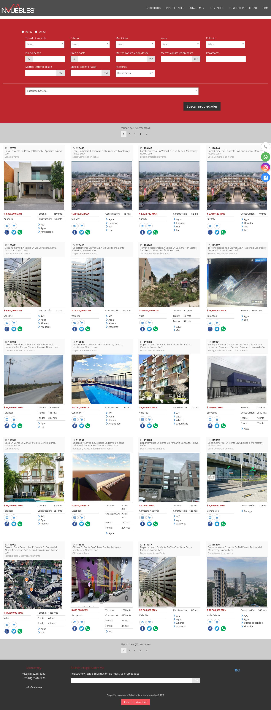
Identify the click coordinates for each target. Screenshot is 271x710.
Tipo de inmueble (35, 38)
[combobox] (44, 44)
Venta (42, 31)
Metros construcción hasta (177, 53)
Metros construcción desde (132, 53)
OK (196, 680)
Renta (28, 31)
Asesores (121, 66)
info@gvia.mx (34, 687)
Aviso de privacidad (135, 702)
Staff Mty (197, 9)
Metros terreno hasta (83, 66)
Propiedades (175, 9)
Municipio (122, 38)
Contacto (216, 9)
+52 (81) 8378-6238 (33, 678)
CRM (265, 9)
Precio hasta (78, 53)
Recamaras (212, 53)
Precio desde (33, 53)
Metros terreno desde (38, 66)
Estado (75, 38)
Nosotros (154, 9)
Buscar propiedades (202, 106)
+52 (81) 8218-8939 (33, 673)
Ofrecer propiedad (243, 9)
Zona (164, 38)
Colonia (210, 38)
